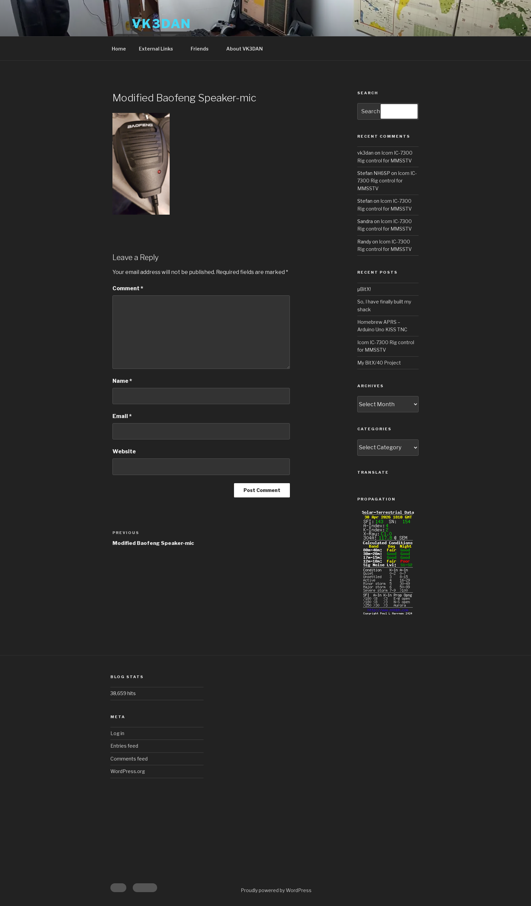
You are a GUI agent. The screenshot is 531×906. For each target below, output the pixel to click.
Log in (117, 733)
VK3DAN (161, 23)
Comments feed (129, 759)
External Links (159, 49)
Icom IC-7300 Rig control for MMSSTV (387, 180)
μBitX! (364, 289)
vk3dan (365, 153)
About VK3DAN (244, 49)
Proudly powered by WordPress (276, 890)
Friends (203, 49)
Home (119, 49)
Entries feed (124, 746)
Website (124, 451)
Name (122, 381)
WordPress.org (127, 771)
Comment (127, 288)
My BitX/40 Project (379, 363)
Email (122, 416)
